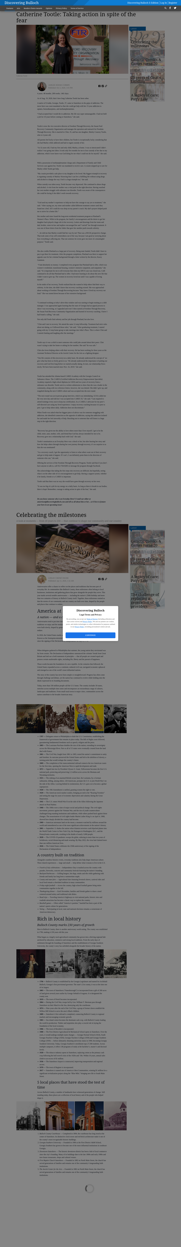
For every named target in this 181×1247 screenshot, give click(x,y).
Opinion (49, 8)
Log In (163, 2)
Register (173, 2)
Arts (18, 8)
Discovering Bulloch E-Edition (142, 2)
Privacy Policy (87, 621)
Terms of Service (92, 619)
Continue (90, 635)
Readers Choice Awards (33, 8)
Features (9, 8)
